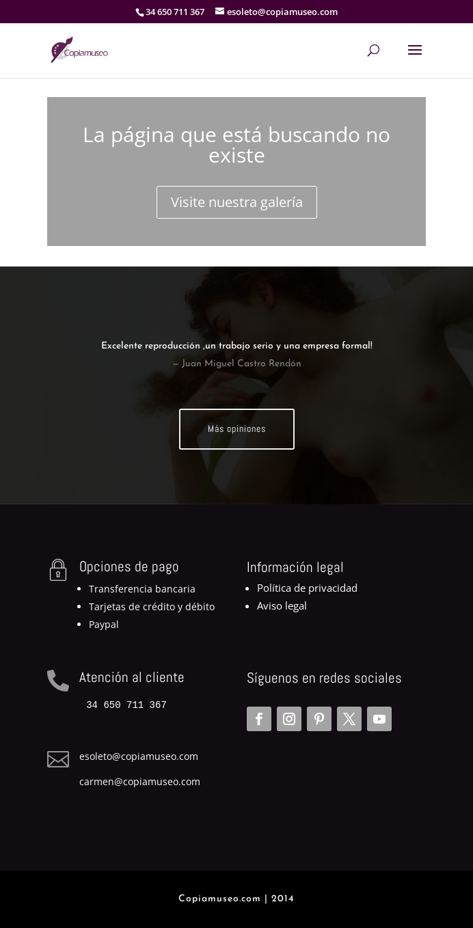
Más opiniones (237, 428)
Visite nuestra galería (237, 202)
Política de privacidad (307, 588)
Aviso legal (282, 605)
